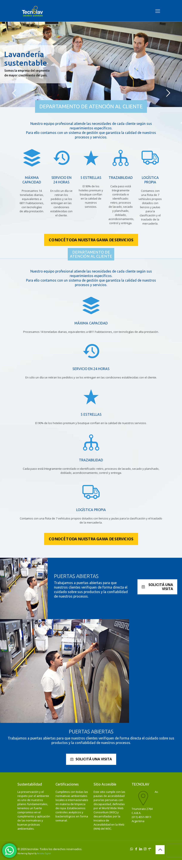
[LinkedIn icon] (140, 849)
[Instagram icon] (145, 849)
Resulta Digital (44, 853)
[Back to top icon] (160, 849)
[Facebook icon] (136, 849)
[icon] (149, 849)
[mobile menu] (157, 10)
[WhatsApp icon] (131, 849)
